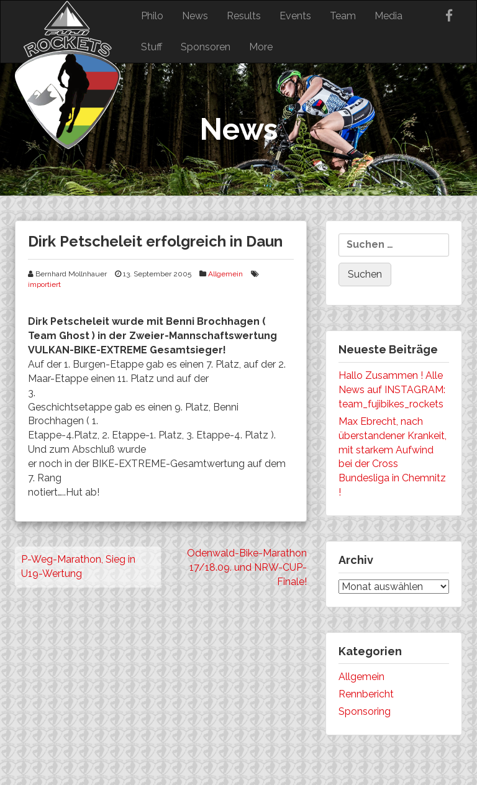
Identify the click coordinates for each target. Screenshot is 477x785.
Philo (152, 16)
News (195, 16)
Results (244, 16)
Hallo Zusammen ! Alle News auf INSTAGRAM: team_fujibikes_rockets (391, 390)
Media (388, 16)
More (261, 47)
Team (343, 16)
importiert (44, 284)
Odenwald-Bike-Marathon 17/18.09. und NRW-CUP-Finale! (247, 567)
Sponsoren (205, 47)
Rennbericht (366, 694)
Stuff (151, 47)
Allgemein (225, 274)
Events (295, 16)
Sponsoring (364, 711)
